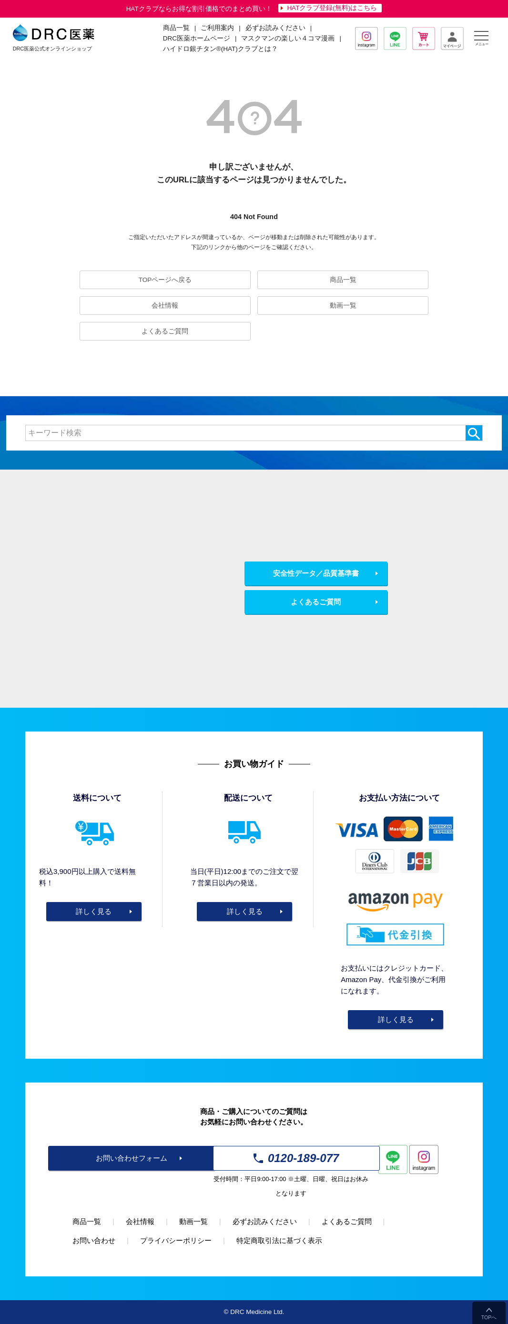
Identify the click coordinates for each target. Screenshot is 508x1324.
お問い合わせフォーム (131, 1158)
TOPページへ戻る (165, 279)
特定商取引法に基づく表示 (279, 1240)
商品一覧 (343, 279)
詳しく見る (94, 911)
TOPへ (489, 1317)
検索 (474, 433)
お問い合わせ (93, 1240)
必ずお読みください (275, 27)
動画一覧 (343, 305)
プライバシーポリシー (176, 1240)
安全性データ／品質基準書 (316, 573)
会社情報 (165, 305)
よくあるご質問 (165, 331)
